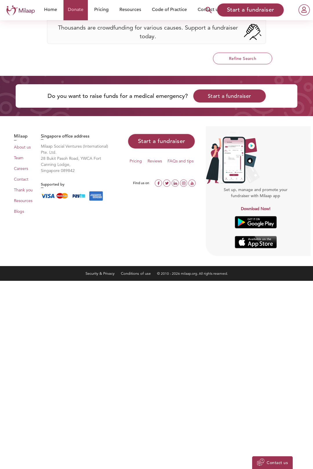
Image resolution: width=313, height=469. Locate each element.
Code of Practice (169, 9)
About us (22, 147)
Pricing (101, 9)
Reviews (155, 161)
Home (50, 9)
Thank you (23, 190)
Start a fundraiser (229, 96)
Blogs (19, 211)
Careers (21, 168)
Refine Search (242, 58)
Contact (21, 179)
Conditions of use (136, 273)
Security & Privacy (100, 273)
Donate (75, 9)
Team (18, 157)
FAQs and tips (181, 161)
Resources (130, 9)
